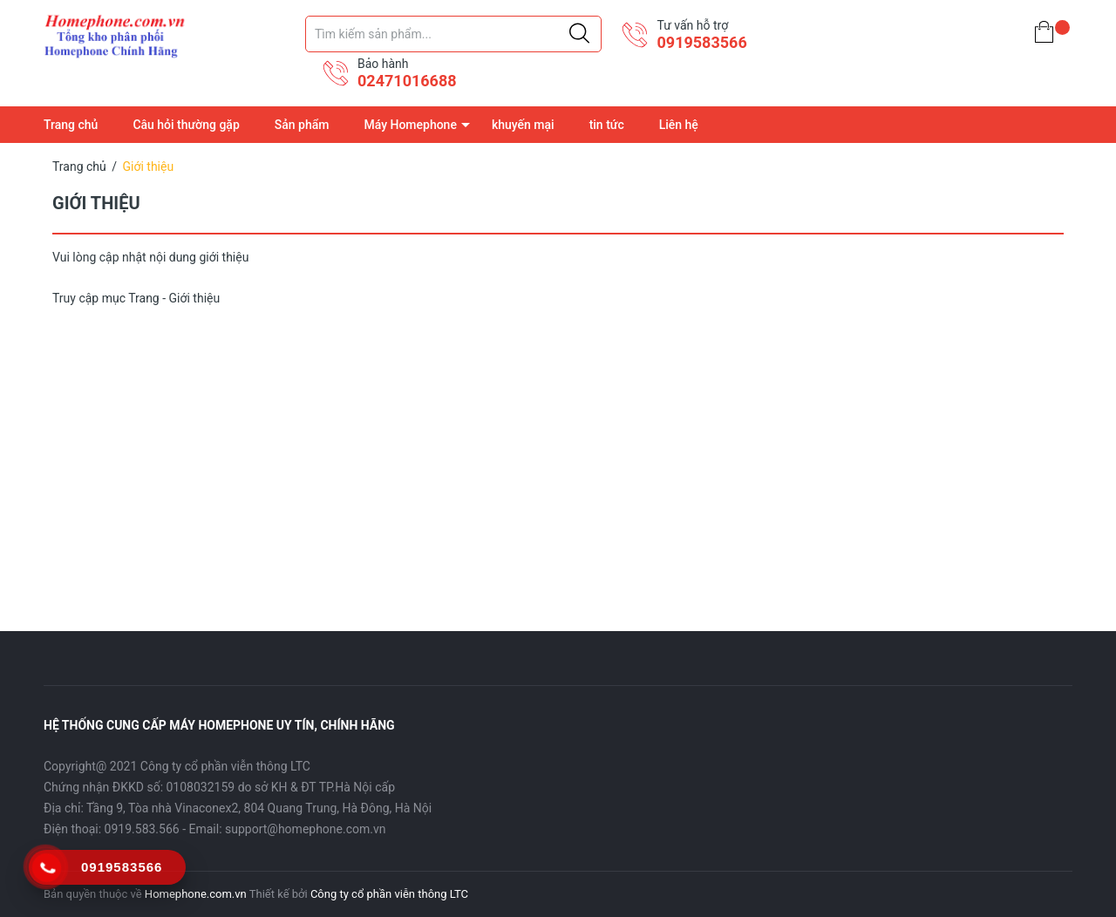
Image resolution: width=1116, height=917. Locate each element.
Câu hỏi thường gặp (186, 125)
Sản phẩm (302, 125)
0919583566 (701, 42)
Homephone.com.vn (196, 893)
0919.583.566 (142, 829)
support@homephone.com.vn (305, 829)
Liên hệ (678, 125)
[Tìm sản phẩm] (453, 34)
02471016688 (407, 80)
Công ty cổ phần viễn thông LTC (389, 893)
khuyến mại (523, 125)
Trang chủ (71, 125)
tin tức (606, 125)
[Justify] (579, 34)
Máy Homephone (410, 125)
